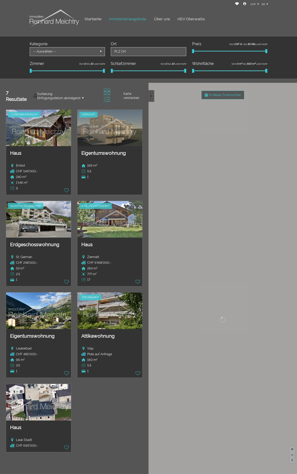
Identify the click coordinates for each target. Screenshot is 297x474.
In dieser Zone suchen (223, 95)
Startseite (93, 19)
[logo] (54, 18)
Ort (114, 43)
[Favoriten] (237, 4)
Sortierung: (45, 94)
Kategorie (39, 43)
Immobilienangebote (127, 19)
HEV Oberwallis (191, 19)
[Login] (244, 4)
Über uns (162, 19)
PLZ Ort (120, 51)
